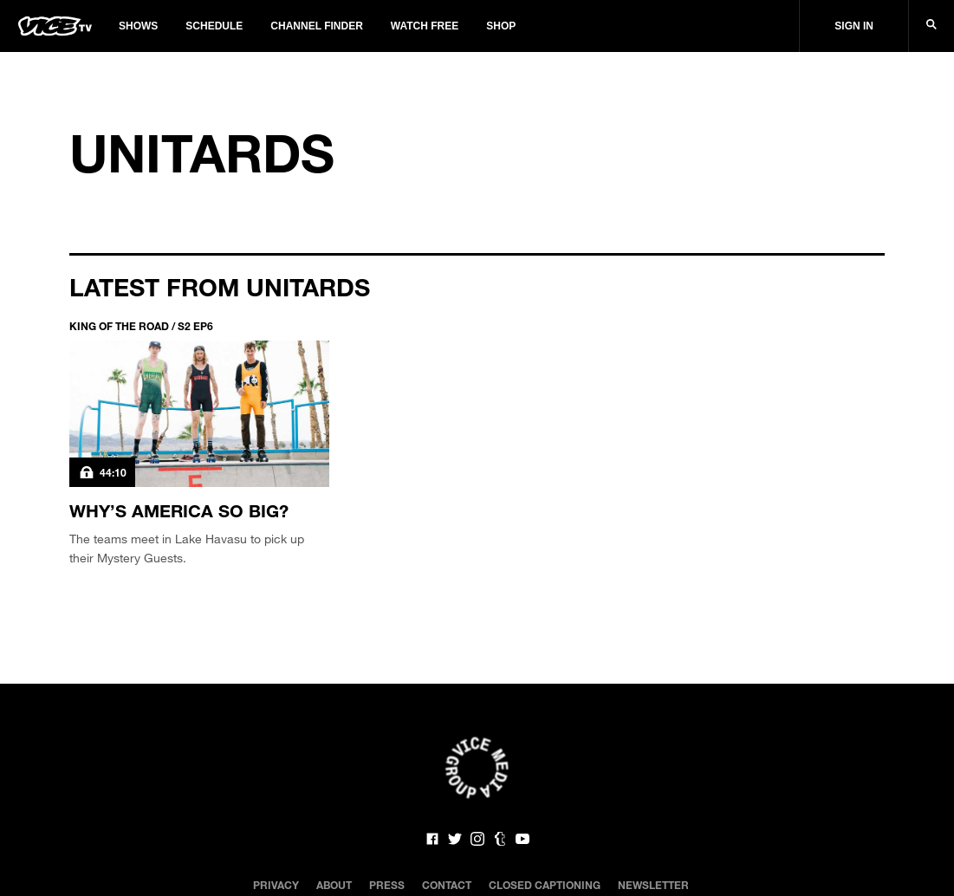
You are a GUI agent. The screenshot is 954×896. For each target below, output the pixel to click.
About (334, 885)
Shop (501, 26)
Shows (138, 26)
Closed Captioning (544, 885)
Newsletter (653, 885)
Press (387, 885)
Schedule (214, 26)
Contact (446, 885)
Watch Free (424, 26)
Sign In (853, 26)
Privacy (276, 885)
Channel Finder (316, 26)
